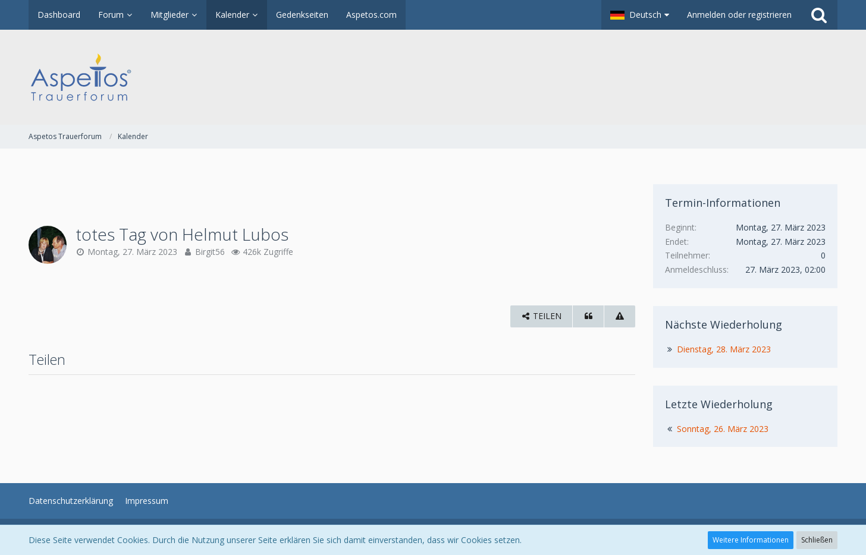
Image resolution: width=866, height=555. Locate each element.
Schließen (817, 540)
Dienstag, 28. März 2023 (724, 349)
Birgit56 (210, 251)
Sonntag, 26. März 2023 (722, 428)
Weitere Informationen (751, 540)
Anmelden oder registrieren (739, 14)
